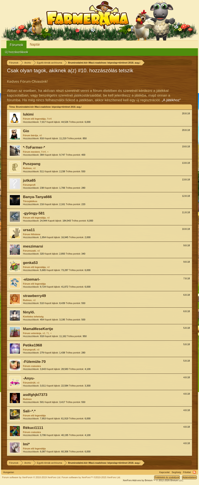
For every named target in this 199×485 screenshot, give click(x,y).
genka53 (30, 263)
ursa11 (29, 230)
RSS (194, 472)
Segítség (176, 472)
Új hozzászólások (16, 52)
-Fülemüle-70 (34, 361)
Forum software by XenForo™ (91, 477)
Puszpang (31, 164)
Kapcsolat (164, 472)
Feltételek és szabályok (167, 477)
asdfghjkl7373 (35, 394)
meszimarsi (33, 246)
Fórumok (16, 45)
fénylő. (29, 312)
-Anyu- (29, 378)
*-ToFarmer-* (34, 147)
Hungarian (8, 472)
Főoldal (187, 472)
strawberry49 (34, 296)
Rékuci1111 (33, 428)
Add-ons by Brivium (153, 480)
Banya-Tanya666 (37, 197)
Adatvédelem (189, 477)
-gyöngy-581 (34, 213)
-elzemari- (31, 279)
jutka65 (29, 180)
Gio (26, 131)
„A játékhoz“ (171, 100)
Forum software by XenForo (31, 477)
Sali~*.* (29, 411)
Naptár (35, 44)
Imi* (26, 444)
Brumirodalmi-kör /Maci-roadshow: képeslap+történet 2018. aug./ (48, 107)
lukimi (28, 114)
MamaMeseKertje (38, 329)
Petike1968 (32, 345)
